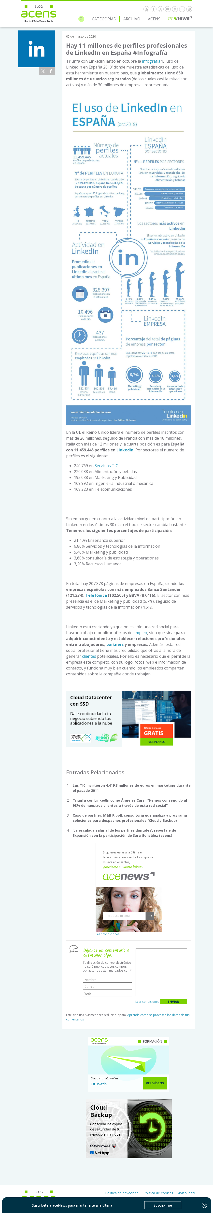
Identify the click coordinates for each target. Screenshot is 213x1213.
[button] (149, 916)
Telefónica (96, 595)
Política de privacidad (122, 1193)
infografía (151, 61)
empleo (140, 632)
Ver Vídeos (155, 1083)
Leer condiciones (107, 934)
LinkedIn (124, 450)
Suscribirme (163, 1205)
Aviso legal (186, 1193)
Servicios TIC (106, 465)
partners (115, 644)
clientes (89, 656)
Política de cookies (158, 1193)
